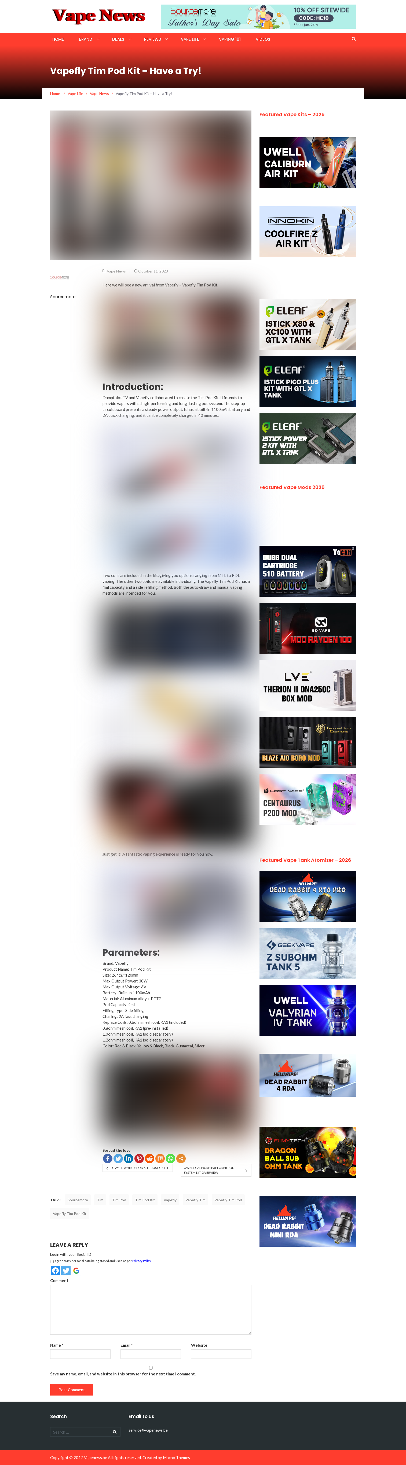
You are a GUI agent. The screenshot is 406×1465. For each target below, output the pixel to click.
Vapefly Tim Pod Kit (199, 284)
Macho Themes (176, 1457)
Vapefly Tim (195, 1200)
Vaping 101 (230, 39)
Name (56, 1345)
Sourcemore (62, 297)
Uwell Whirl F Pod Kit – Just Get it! (141, 1168)
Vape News (116, 271)
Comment (59, 1280)
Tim (100, 1200)
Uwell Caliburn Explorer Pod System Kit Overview (209, 1170)
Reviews (152, 39)
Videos (263, 39)
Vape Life (190, 39)
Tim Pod (119, 1200)
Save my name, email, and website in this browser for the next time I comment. (123, 1373)
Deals (118, 39)
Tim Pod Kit (208, 397)
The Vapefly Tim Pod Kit (219, 581)
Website (199, 1345)
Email (126, 1345)
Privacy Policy (141, 1260)
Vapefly (170, 1200)
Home (58, 39)
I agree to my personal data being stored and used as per (100, 1261)
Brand (85, 39)
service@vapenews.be (148, 1430)
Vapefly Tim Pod (228, 1200)
